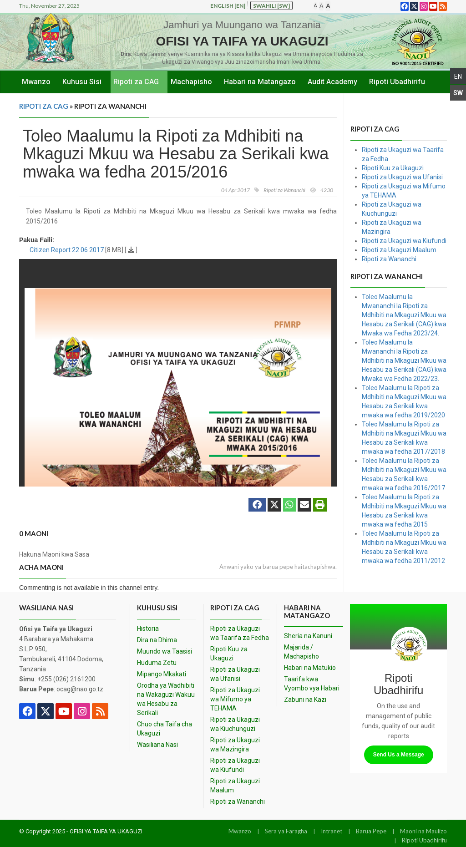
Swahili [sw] (271, 5)
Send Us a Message (398, 754)
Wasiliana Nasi (157, 744)
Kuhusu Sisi (81, 81)
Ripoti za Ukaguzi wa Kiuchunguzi (235, 724)
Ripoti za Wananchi (389, 259)
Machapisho (191, 81)
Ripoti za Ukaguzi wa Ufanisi (402, 177)
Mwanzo (36, 81)
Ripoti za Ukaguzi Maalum (399, 250)
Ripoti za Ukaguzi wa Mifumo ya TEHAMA (235, 699)
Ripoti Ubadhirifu (397, 81)
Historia (148, 628)
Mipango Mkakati (161, 674)
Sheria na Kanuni (308, 635)
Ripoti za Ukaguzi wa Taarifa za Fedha (239, 633)
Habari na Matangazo (260, 81)
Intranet (331, 831)
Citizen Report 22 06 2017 (67, 250)
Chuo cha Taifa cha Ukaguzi (164, 728)
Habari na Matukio (310, 667)
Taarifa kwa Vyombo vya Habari (311, 683)
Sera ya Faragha (286, 831)
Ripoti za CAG (136, 81)
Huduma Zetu (157, 662)
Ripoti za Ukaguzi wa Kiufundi (404, 240)
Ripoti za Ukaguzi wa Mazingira (235, 744)
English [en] (227, 5)
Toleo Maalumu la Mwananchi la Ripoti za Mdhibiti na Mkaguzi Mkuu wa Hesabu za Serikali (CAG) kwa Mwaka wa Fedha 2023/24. (404, 315)
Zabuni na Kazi (305, 699)
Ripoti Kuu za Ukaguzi (393, 168)
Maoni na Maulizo (423, 831)
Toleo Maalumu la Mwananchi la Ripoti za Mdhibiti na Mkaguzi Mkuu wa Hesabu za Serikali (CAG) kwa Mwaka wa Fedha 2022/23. (404, 360)
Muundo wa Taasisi (164, 651)
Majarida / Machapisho (301, 652)
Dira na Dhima (157, 640)
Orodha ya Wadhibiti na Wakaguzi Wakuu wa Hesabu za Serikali (166, 699)
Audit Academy (332, 81)
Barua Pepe (371, 831)
